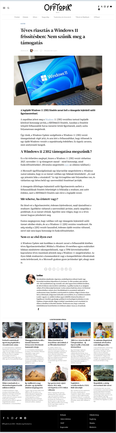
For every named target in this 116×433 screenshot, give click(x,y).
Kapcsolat (64, 427)
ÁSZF (62, 423)
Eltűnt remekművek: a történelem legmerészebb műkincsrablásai (12, 385)
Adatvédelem (65, 419)
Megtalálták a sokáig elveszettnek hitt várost (102, 384)
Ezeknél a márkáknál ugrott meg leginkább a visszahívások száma (11, 342)
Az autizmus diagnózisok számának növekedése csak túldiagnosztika (103, 342)
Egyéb (23, 23)
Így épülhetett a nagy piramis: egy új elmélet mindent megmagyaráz (34, 385)
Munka (92, 423)
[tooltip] (98, 6)
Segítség (92, 419)
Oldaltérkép (94, 415)
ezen (67, 164)
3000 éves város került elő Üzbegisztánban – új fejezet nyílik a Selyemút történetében (80, 343)
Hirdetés (92, 427)
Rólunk (63, 415)
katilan (36, 51)
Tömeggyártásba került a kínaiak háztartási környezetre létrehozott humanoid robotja (34, 343)
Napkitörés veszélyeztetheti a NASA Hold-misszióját (80, 385)
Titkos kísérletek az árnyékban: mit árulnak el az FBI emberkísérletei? (58, 342)
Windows (49, 119)
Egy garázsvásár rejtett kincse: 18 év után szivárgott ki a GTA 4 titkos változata (58, 386)
